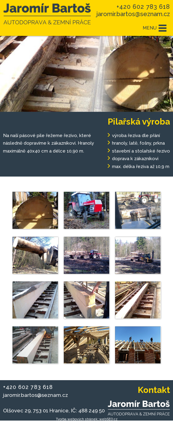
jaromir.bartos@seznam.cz (133, 14)
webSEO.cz (108, 419)
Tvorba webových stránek (76, 419)
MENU (155, 28)
